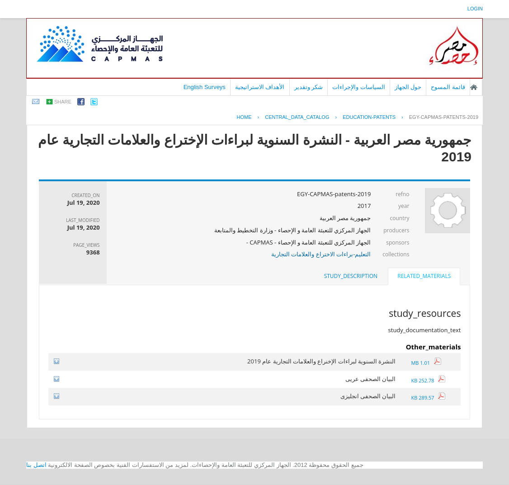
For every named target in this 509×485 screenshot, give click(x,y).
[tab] (424, 277)
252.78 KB (428, 380)
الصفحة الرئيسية (473, 87)
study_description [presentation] (350, 276)
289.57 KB (428, 397)
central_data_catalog (297, 117)
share (62, 101)
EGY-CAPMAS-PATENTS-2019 (443, 117)
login (475, 8)
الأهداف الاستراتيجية (260, 87)
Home (243, 117)
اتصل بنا (36, 464)
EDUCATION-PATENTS (369, 117)
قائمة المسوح (448, 87)
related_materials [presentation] (424, 276)
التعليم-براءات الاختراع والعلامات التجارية (321, 254)
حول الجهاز (408, 87)
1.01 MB (426, 362)
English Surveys (205, 87)
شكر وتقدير (308, 87)
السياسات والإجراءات (358, 87)
